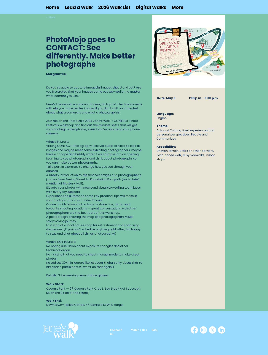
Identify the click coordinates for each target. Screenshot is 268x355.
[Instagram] (203, 330)
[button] (78, 7)
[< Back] (53, 17)
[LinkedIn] (221, 330)
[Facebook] (194, 330)
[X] (212, 330)
